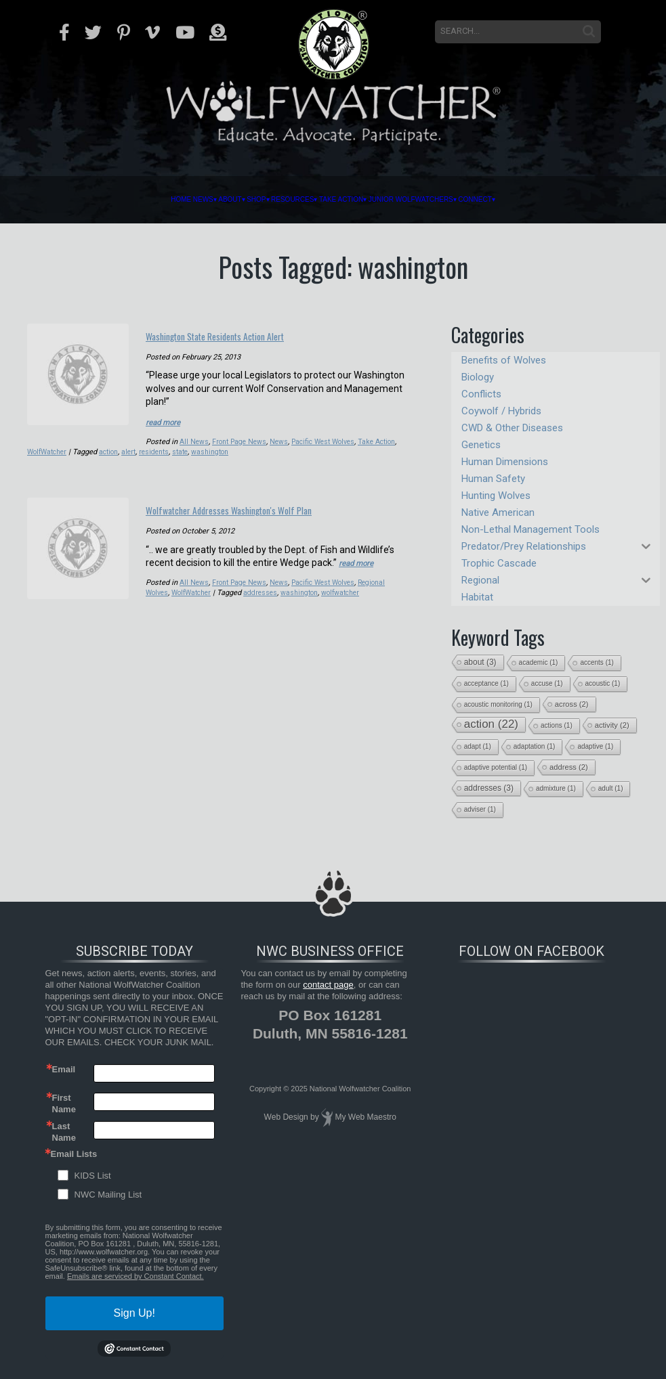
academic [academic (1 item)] (538, 662)
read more (167, 418)
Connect (558, 199)
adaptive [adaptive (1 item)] (595, 746)
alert (161, 447)
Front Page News (241, 437)
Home (94, 199)
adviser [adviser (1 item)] (480, 809)
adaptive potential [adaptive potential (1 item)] (495, 767)
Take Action (356, 199)
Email (64, 1069)
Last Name (64, 1131)
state (216, 447)
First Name (64, 1103)
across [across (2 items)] (572, 704)
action (139, 447)
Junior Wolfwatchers (460, 199)
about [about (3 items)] (480, 662)
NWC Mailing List (108, 1194)
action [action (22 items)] (491, 724)
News (133, 199)
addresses (267, 604)
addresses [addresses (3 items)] (489, 788)
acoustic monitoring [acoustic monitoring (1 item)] (498, 704)
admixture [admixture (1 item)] (556, 788)
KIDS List (93, 1175)
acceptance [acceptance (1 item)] (486, 683)
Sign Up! (134, 1313)
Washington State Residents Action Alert (266, 333)
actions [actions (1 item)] (557, 725)
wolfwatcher (351, 604)
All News (194, 437)
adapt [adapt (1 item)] (477, 746)
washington (247, 447)
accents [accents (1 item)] (596, 662)
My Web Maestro (365, 1117)
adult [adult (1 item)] (610, 788)
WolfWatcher (74, 447)
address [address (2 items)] (568, 767)
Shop (222, 199)
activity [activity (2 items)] (612, 725)
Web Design (286, 1117)
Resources (280, 199)
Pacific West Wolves (330, 437)
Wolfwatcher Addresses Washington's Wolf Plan (270, 513)
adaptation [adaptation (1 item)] (535, 746)
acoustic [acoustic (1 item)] (603, 683)
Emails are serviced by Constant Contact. (135, 1276)
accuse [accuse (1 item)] (547, 683)
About (177, 199)
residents (188, 447)
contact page (328, 985)
